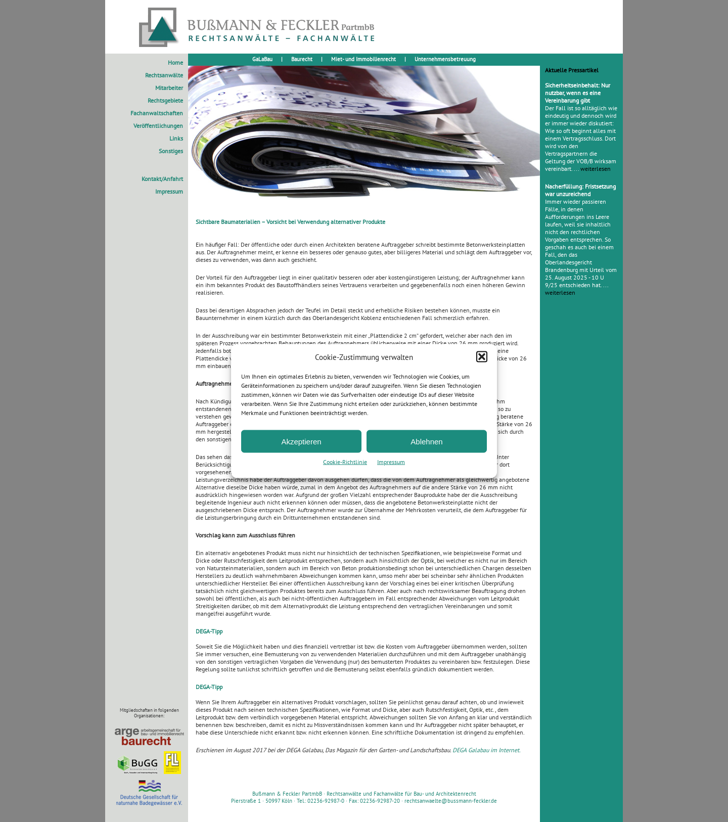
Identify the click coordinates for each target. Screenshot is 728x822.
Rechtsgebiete (165, 100)
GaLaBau (262, 59)
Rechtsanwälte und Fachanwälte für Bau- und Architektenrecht (401, 793)
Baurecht (301, 59)
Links (176, 138)
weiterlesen (595, 168)
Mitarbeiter (169, 88)
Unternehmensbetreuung (445, 59)
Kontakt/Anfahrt (162, 178)
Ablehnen (426, 441)
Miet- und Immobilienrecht (363, 59)
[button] (482, 357)
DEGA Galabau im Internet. (486, 750)
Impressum (391, 462)
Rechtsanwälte (164, 75)
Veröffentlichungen (158, 125)
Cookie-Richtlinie (345, 462)
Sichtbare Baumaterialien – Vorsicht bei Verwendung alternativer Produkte (290, 221)
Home (175, 62)
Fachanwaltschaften (156, 113)
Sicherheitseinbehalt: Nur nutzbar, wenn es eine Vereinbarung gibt (577, 92)
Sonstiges (171, 151)
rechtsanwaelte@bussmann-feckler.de (450, 800)
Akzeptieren (301, 441)
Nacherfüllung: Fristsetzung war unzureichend (580, 190)
